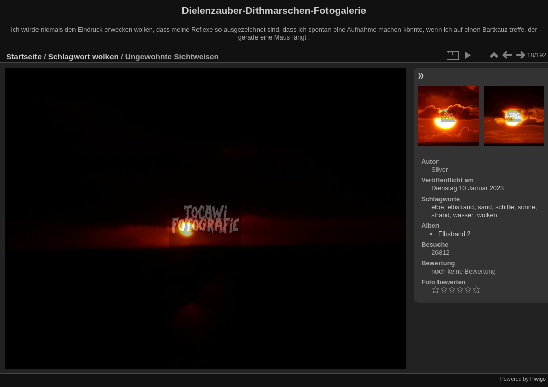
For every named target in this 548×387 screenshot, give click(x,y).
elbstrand (460, 207)
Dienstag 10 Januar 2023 (467, 188)
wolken (105, 56)
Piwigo (538, 379)
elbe (437, 207)
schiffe (504, 207)
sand (485, 207)
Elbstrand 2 (454, 234)
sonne (526, 207)
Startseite (24, 56)
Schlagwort (69, 56)
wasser (463, 215)
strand (440, 215)
